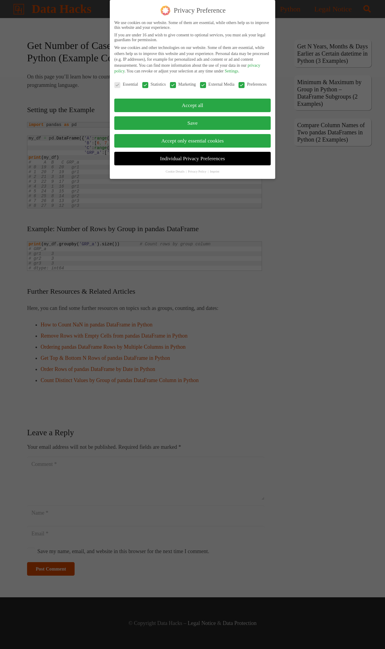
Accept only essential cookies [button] (192, 138)
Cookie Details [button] (175, 168)
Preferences (252, 81)
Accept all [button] (192, 102)
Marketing (183, 81)
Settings (231, 68)
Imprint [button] (215, 168)
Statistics (154, 81)
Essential (126, 81)
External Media (217, 81)
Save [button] (192, 120)
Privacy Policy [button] (197, 168)
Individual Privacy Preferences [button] (192, 155)
